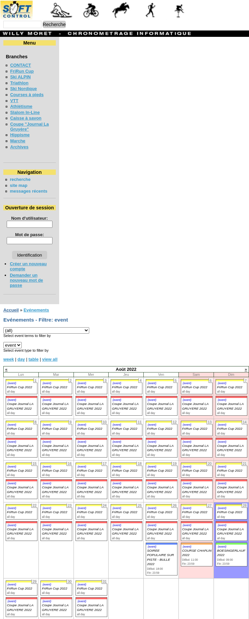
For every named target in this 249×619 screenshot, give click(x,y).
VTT (14, 100)
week (8, 339)
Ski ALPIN (20, 76)
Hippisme (19, 129)
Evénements (36, 289)
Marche (17, 135)
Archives (19, 141)
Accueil (11, 289)
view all (49, 339)
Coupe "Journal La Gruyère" (39, 124)
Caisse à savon (25, 118)
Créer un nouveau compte (36, 258)
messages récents (28, 186)
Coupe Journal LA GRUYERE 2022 (20, 428)
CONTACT (20, 65)
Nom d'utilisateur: (64, 213)
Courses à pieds (26, 94)
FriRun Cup (22, 71)
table (33, 339)
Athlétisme (21, 106)
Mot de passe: (64, 229)
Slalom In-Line (25, 112)
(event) (12, 363)
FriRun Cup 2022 (19, 367)
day (21, 339)
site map (18, 180)
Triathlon (19, 82)
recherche (20, 174)
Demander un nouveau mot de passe (47, 265)
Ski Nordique (23, 88)
